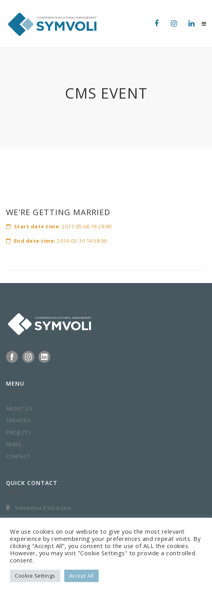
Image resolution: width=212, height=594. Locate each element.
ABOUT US (19, 408)
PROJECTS (18, 432)
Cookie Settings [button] (35, 575)
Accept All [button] (81, 575)
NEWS (13, 444)
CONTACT (18, 456)
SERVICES (18, 420)
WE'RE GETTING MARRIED (58, 212)
